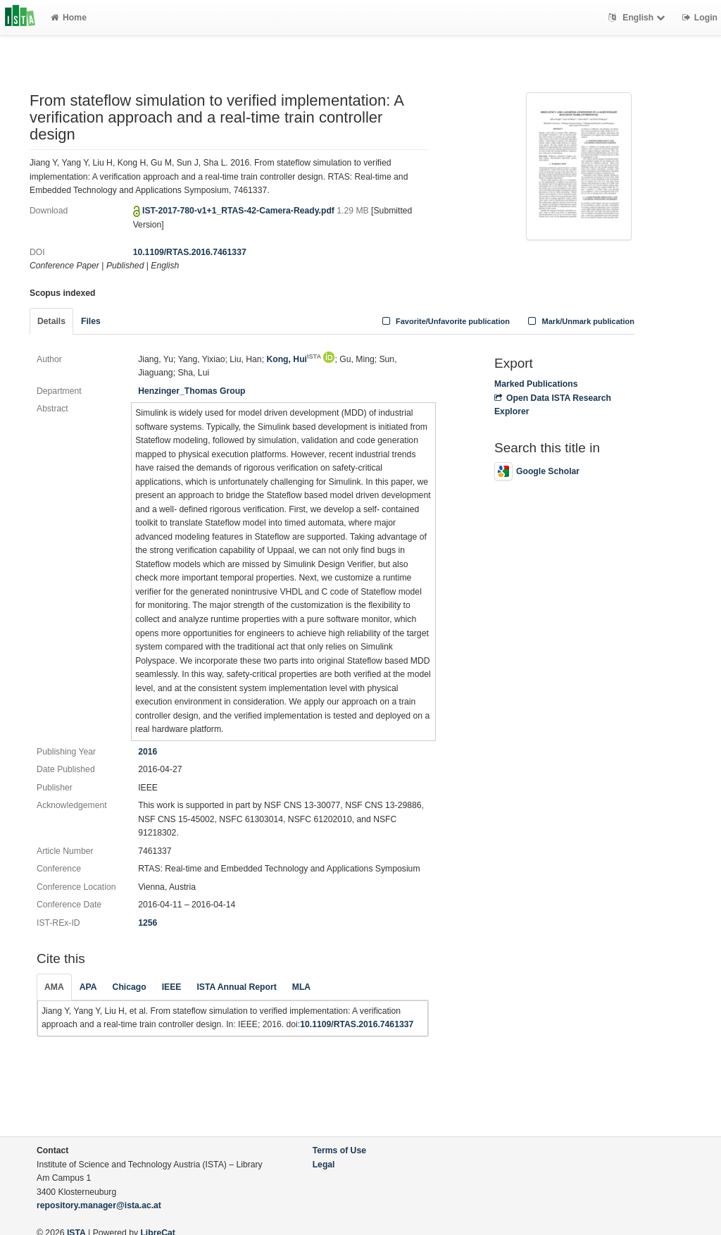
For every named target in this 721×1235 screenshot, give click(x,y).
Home (69, 18)
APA (88, 987)
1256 (147, 923)
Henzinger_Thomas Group (191, 391)
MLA (301, 987)
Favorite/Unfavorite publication (444, 321)
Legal (324, 1164)
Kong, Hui (293, 359)
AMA (54, 987)
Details (51, 321)
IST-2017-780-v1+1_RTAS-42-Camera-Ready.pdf (239, 211)
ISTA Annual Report (236, 987)
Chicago (129, 987)
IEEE (172, 987)
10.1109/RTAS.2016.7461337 (189, 252)
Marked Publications (536, 384)
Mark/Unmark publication (579, 321)
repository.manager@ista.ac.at (99, 1205)
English (638, 18)
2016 (147, 752)
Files (91, 321)
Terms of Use (339, 1150)
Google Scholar (536, 471)
